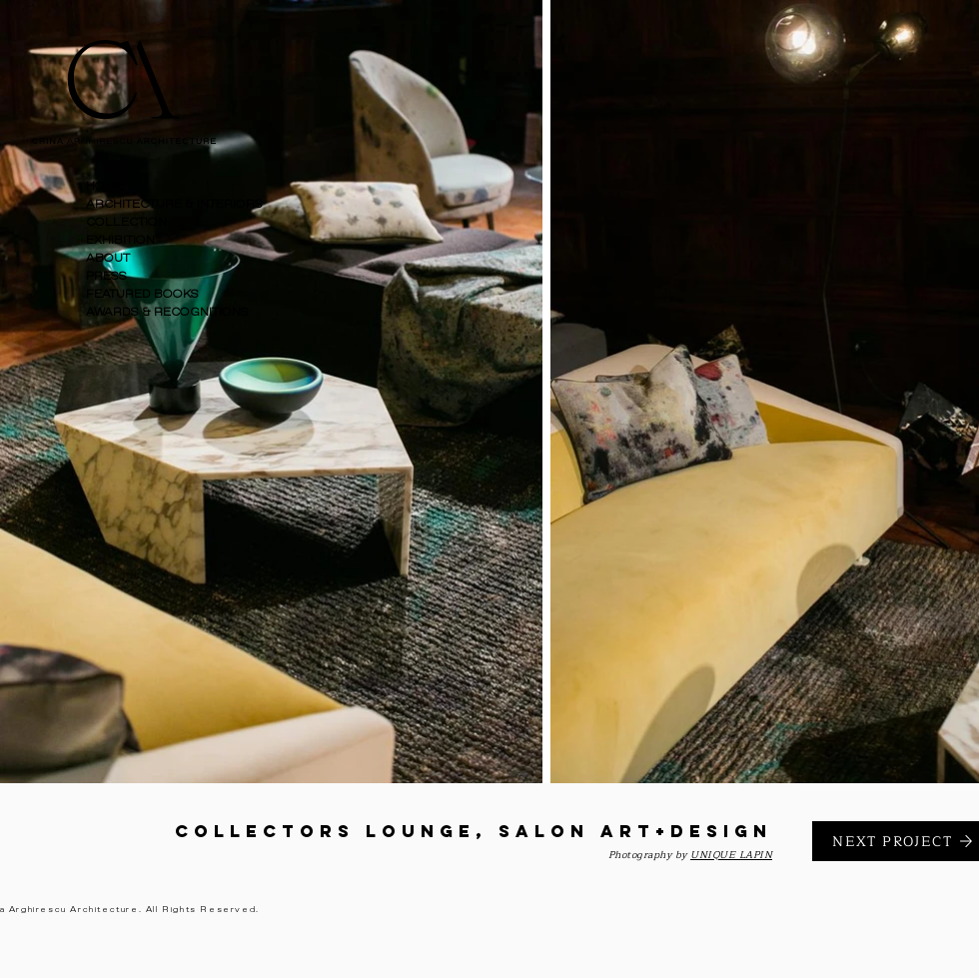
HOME (105, 186)
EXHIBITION (120, 240)
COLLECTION (126, 222)
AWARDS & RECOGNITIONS (167, 312)
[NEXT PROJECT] (895, 841)
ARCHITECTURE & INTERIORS (174, 204)
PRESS (106, 276)
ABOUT (108, 258)
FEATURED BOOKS (142, 294)
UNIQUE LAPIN (731, 854)
